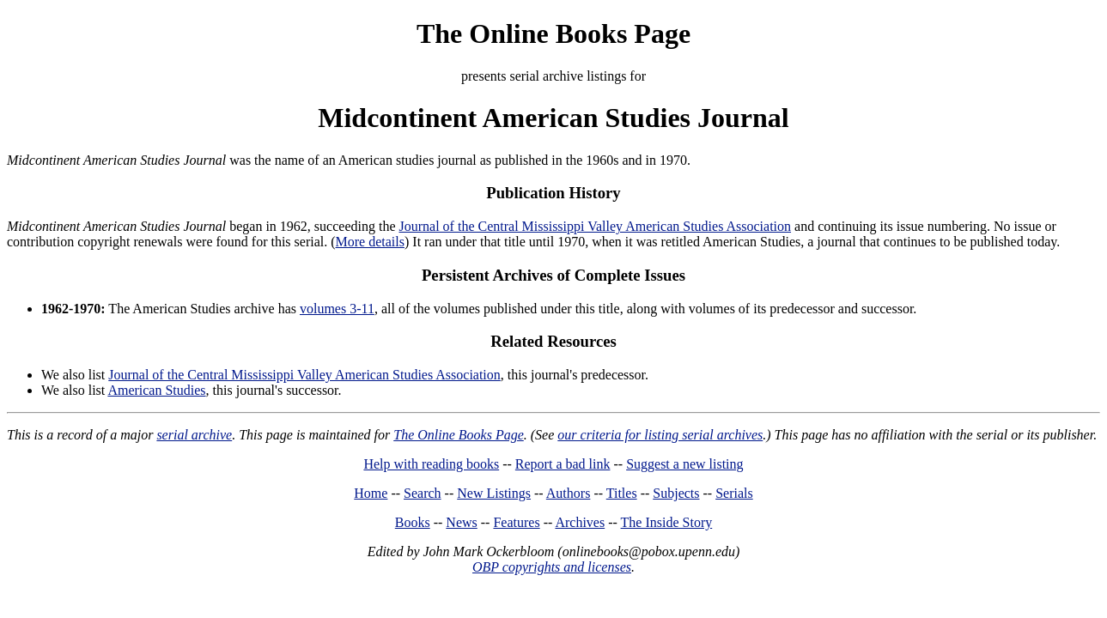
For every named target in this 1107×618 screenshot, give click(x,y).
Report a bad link (563, 464)
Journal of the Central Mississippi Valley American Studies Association (595, 226)
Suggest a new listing (684, 464)
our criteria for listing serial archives (660, 434)
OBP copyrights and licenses (551, 567)
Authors (568, 493)
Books (412, 522)
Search (422, 493)
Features (516, 522)
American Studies (156, 390)
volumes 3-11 (337, 308)
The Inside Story (667, 522)
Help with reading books (431, 464)
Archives (580, 522)
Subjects (676, 493)
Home (370, 493)
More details (370, 241)
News (461, 522)
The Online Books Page (553, 33)
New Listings (494, 493)
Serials (734, 493)
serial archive (194, 434)
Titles (621, 493)
